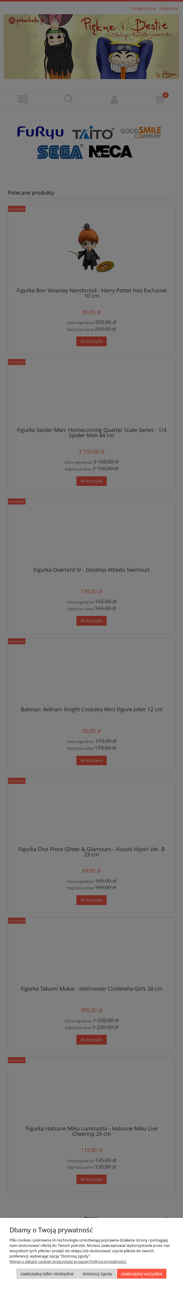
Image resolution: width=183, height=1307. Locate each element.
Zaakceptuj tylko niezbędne (46, 1273)
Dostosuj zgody (97, 1273)
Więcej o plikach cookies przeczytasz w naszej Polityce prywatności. (68, 1261)
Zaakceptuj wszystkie (141, 1273)
